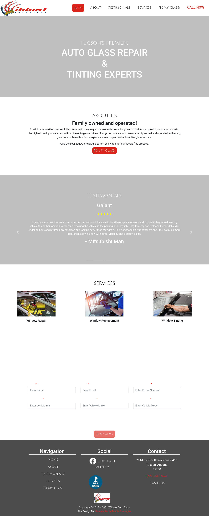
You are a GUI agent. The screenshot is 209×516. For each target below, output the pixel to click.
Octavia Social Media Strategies (113, 511)
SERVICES (144, 7)
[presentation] (104, 419)
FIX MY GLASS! (169, 7)
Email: (85, 383)
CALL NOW (195, 7)
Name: (32, 383)
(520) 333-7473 (156, 476)
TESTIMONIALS (119, 7)
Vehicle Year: (36, 399)
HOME (78, 8)
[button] (17, 232)
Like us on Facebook (102, 463)
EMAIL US (158, 483)
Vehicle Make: (89, 399)
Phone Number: (142, 383)
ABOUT (95, 7)
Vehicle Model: (142, 399)
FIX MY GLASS (53, 488)
